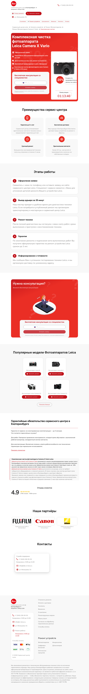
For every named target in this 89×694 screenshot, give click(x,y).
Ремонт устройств (34, 21)
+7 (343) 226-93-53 (66, 5)
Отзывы (67, 21)
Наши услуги (42, 618)
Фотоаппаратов (43, 642)
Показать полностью (18, 450)
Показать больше (44, 404)
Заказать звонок (33, 13)
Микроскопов (57, 642)
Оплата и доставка (44, 603)
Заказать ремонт (33, 374)
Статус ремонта (18, 13)
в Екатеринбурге (31, 7)
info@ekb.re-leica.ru (24, 566)
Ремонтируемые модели (46, 615)
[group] (22, 522)
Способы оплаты (43, 627)
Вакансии (53, 21)
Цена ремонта (45, 21)
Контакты (60, 21)
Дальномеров (57, 645)
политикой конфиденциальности (57, 335)
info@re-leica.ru (19, 622)
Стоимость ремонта (44, 600)
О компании (23, 21)
